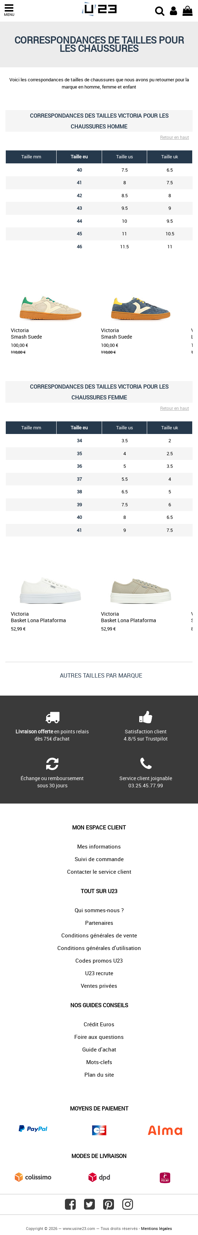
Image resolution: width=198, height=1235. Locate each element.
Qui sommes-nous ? (99, 910)
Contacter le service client (99, 871)
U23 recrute (99, 973)
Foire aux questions (99, 1036)
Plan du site (99, 1074)
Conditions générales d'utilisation (99, 947)
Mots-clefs (99, 1062)
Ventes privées (99, 985)
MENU (9, 10)
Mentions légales (156, 1228)
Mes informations (99, 846)
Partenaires (99, 922)
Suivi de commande (99, 859)
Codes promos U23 (99, 960)
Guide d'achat (99, 1049)
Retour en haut (174, 137)
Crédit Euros (99, 1024)
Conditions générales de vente (99, 935)
